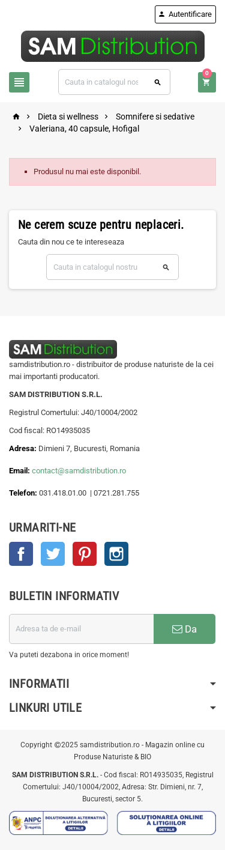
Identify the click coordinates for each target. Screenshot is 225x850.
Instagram (116, 554)
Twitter (53, 554)
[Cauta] (114, 82)
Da (184, 629)
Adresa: (23, 448)
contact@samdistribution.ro (79, 470)
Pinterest (85, 554)
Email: (20, 470)
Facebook (21, 554)
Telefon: (23, 492)
